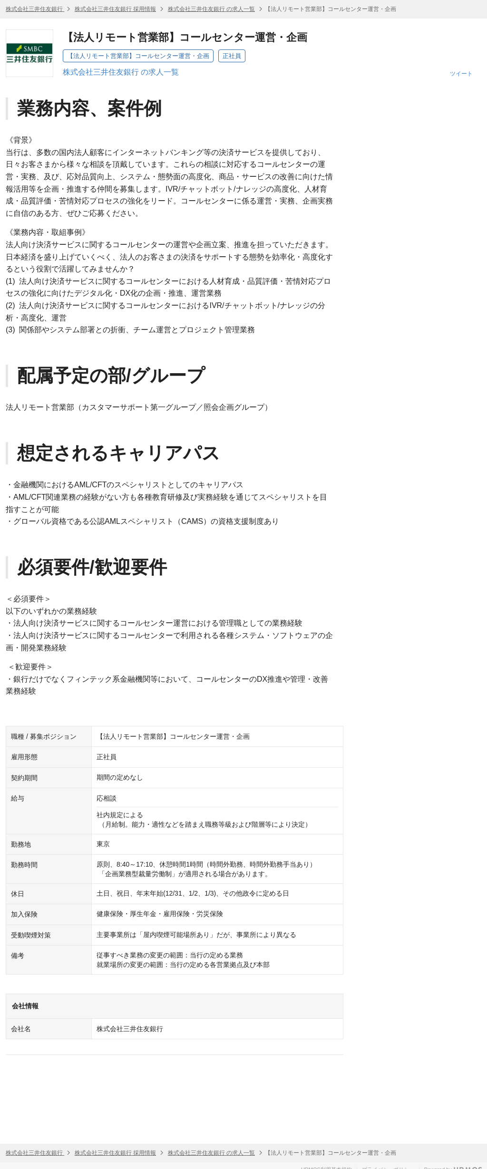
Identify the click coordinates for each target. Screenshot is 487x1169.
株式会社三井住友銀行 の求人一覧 (211, 9)
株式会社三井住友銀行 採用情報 (115, 9)
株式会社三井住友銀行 (35, 9)
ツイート (461, 73)
